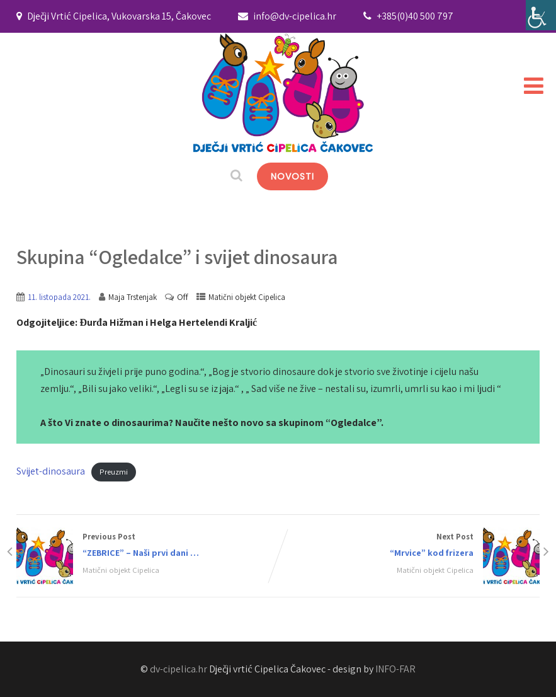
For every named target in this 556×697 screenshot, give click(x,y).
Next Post (409, 546)
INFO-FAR (395, 669)
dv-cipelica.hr (178, 669)
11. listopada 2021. (59, 297)
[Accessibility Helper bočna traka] (541, 15)
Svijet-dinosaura (50, 471)
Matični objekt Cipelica (246, 297)
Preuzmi (113, 471)
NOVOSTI (292, 176)
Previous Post (147, 546)
